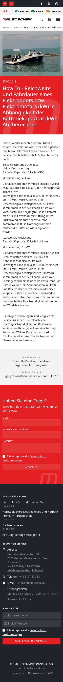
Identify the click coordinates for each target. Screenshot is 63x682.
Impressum (17, 673)
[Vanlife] (37, 11)
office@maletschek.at (31, 583)
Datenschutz (36, 673)
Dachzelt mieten (13, 525)
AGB (50, 673)
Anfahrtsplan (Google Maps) (25, 570)
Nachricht (8, 440)
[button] (31, 53)
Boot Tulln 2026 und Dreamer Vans (24, 502)
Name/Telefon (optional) (16, 429)
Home (6, 27)
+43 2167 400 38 (29, 576)
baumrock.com (37, 668)
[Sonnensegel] (53, 11)
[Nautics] (22, 11)
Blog (16, 27)
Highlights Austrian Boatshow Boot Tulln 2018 (31, 376)
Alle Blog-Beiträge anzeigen (22, 535)
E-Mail (6, 417)
